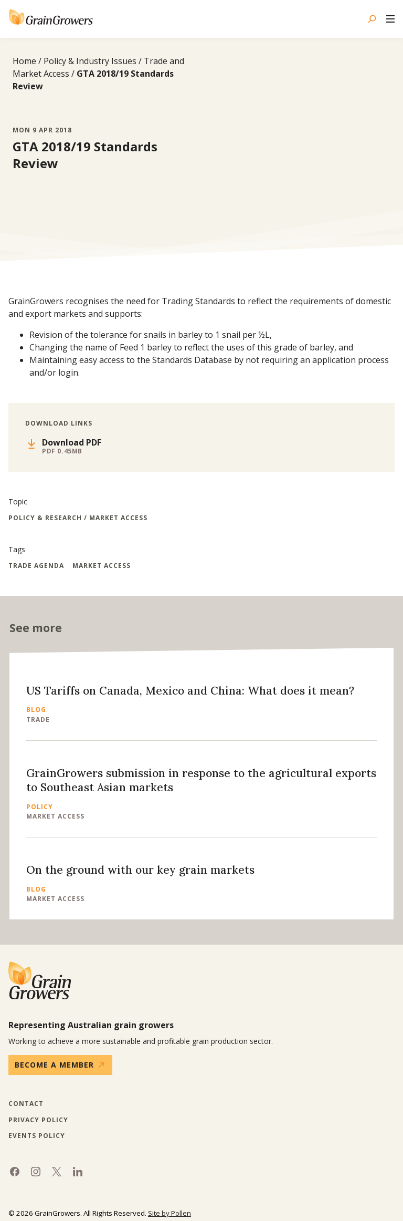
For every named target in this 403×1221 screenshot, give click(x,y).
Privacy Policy (38, 1120)
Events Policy (36, 1136)
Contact (26, 1104)
